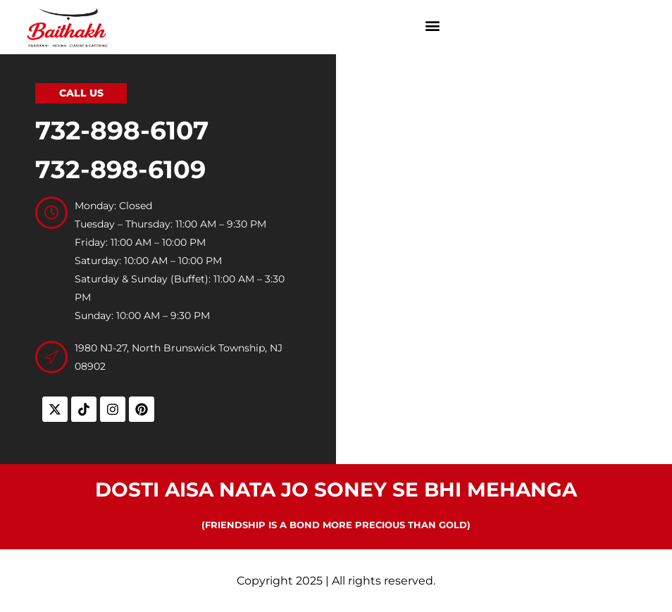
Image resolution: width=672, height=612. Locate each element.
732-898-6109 (120, 169)
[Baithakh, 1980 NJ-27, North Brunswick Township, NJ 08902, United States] (504, 253)
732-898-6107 (122, 130)
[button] (432, 25)
